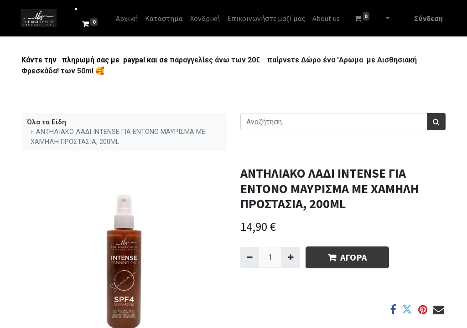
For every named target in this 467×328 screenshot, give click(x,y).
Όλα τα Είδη (46, 122)
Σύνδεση (427, 18)
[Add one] (290, 257)
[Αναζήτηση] (436, 121)
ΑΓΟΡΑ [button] (347, 257)
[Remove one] (249, 257)
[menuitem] (127, 18)
